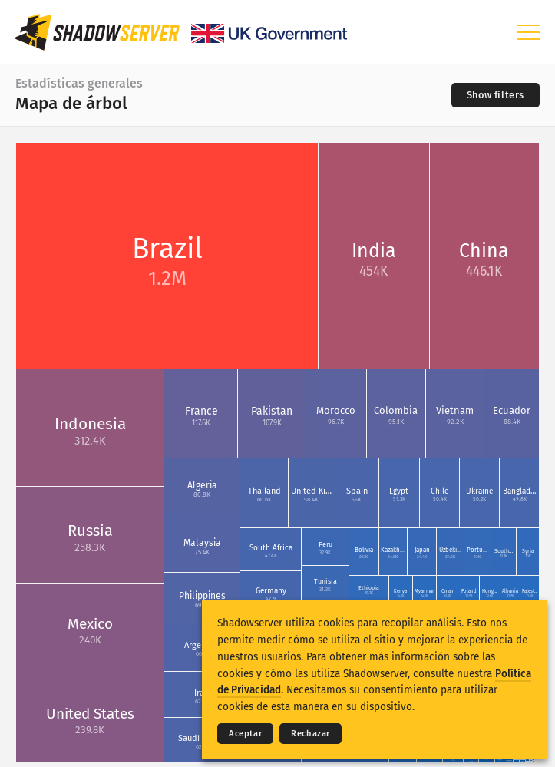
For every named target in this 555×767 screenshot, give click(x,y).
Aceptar (245, 734)
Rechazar (310, 734)
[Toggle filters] (495, 95)
